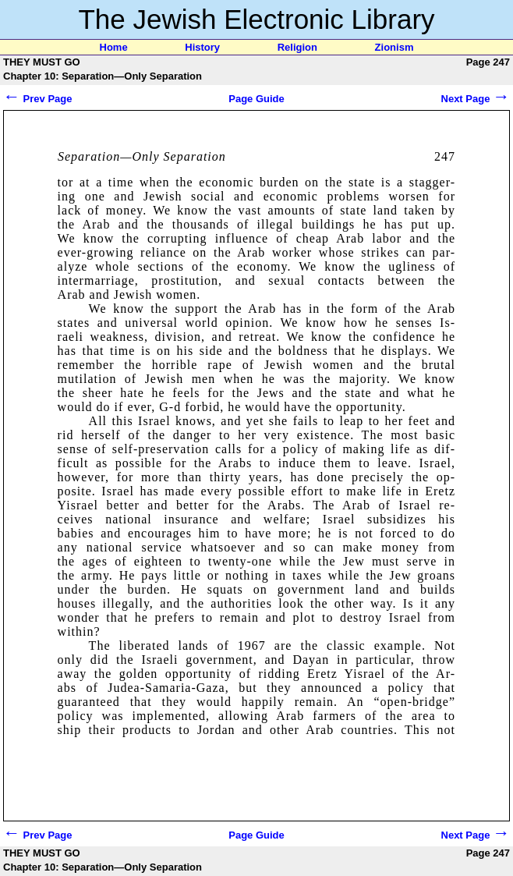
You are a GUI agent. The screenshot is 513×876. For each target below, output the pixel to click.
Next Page (475, 99)
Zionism (394, 47)
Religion (297, 47)
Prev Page (38, 99)
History (202, 47)
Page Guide (256, 99)
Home (114, 47)
